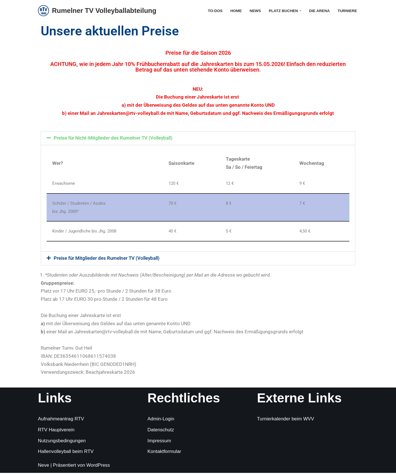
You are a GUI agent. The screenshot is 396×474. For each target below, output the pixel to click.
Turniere (347, 11)
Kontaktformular (164, 452)
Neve (43, 466)
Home (235, 11)
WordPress (98, 466)
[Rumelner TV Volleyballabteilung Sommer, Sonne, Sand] (97, 11)
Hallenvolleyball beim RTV (66, 452)
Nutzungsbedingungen (62, 441)
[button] (300, 11)
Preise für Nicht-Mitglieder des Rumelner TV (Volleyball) (113, 138)
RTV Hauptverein (56, 430)
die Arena (319, 11)
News (254, 11)
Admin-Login (160, 420)
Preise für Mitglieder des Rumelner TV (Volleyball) (107, 258)
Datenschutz (160, 430)
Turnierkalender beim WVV (285, 420)
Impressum (159, 441)
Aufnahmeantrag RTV (61, 420)
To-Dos (214, 11)
